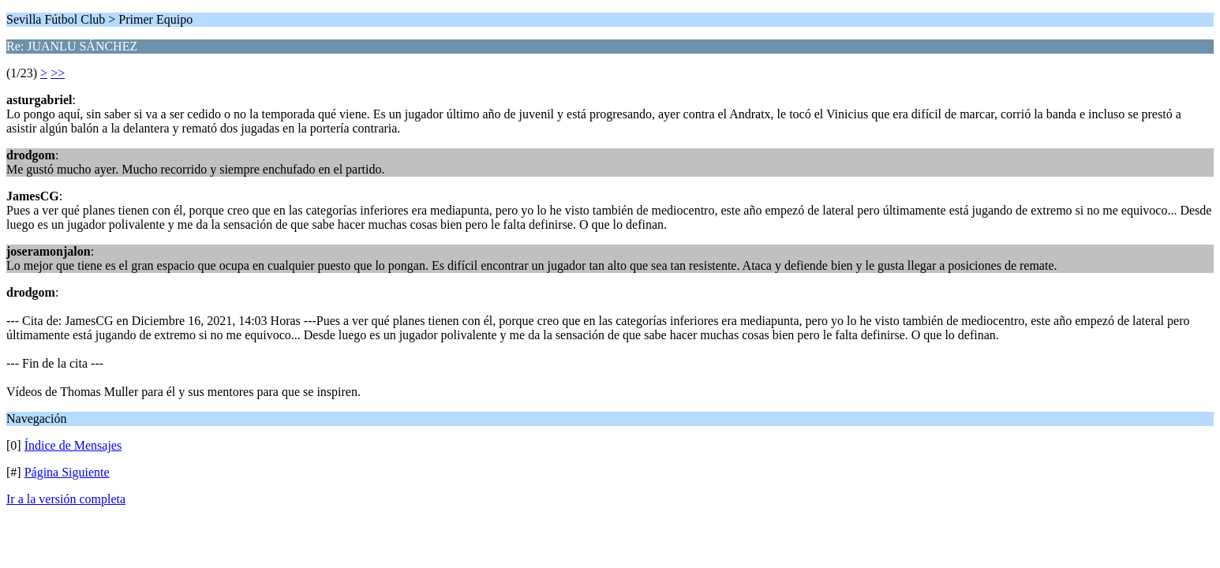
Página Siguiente (67, 472)
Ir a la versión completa (65, 499)
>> (58, 73)
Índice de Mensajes (73, 445)
